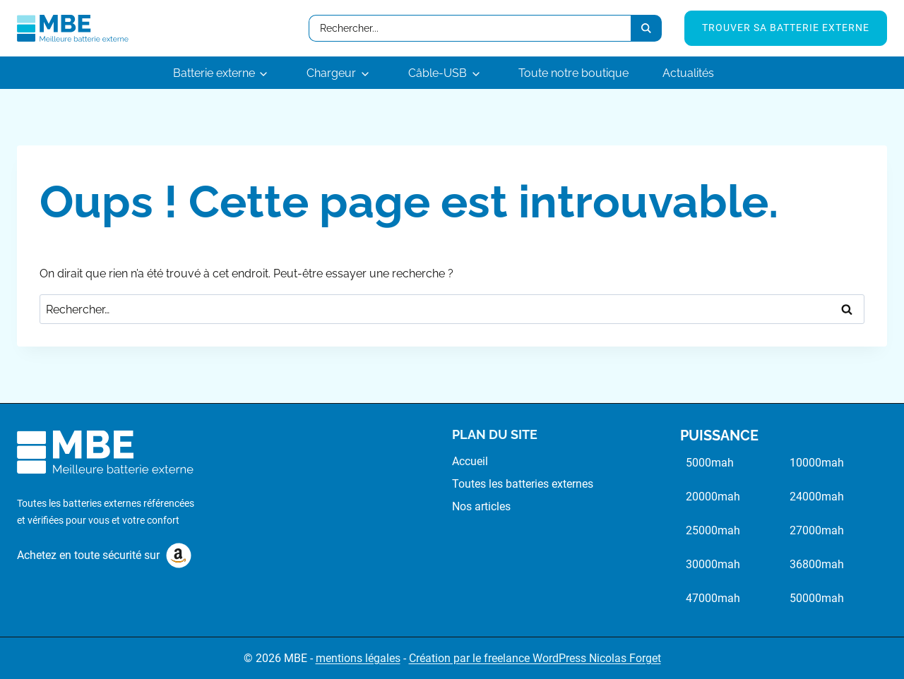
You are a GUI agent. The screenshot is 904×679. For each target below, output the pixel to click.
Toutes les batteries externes (522, 484)
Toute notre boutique (573, 73)
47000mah (713, 598)
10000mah (817, 462)
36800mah (817, 564)
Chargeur (331, 73)
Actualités (688, 73)
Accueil (470, 461)
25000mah (713, 530)
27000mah (817, 530)
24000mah (817, 496)
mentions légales (358, 658)
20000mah (713, 496)
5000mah (710, 462)
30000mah (713, 564)
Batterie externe (214, 73)
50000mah (817, 598)
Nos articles (481, 506)
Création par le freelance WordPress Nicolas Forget (535, 658)
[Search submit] (646, 28)
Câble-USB (437, 73)
